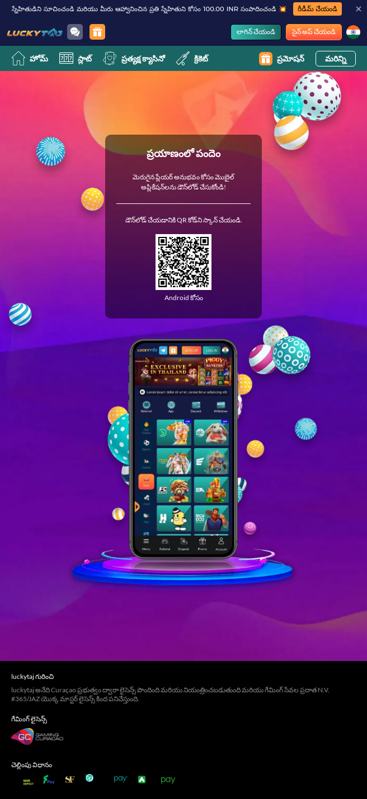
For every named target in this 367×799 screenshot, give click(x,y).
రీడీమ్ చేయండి (317, 8)
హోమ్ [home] (29, 58)
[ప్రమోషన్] (97, 32)
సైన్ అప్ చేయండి (314, 31)
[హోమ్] (35, 32)
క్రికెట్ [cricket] (192, 58)
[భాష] (353, 32)
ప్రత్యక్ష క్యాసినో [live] (134, 58)
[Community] (75, 32)
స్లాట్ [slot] (75, 58)
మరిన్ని (335, 58)
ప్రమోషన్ (281, 58)
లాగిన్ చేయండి (256, 31)
